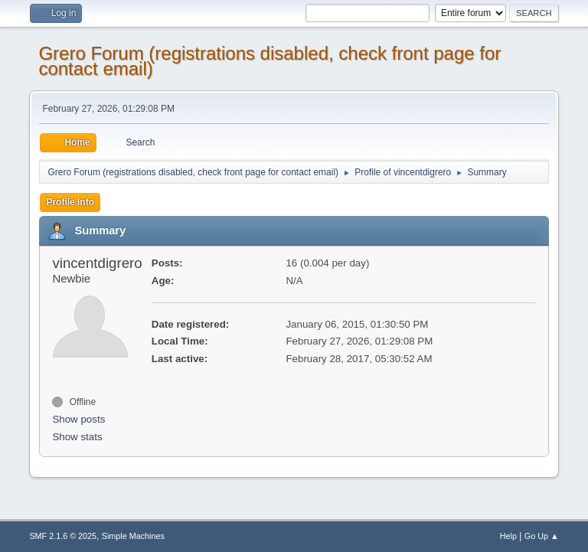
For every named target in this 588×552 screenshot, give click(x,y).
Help (508, 536)
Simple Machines (133, 536)
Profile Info (70, 202)
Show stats (77, 437)
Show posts (78, 419)
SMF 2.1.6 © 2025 (62, 536)
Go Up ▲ (541, 536)
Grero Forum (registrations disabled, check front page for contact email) (269, 61)
